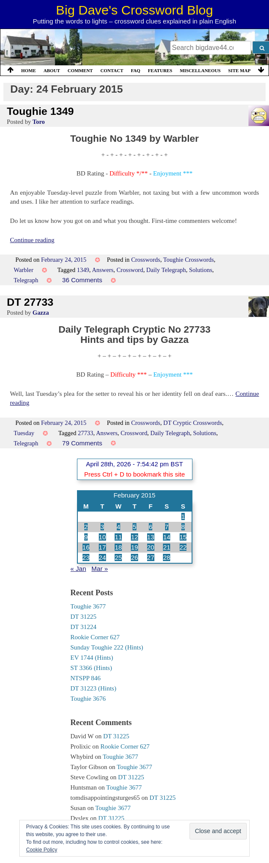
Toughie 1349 (40, 111)
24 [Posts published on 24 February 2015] (102, 557)
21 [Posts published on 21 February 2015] (166, 547)
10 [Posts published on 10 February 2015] (102, 537)
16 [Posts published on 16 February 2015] (86, 547)
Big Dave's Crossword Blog (134, 10)
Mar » (100, 568)
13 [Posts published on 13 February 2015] (150, 537)
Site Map (239, 70)
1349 (83, 269)
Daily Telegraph (166, 269)
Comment (80, 70)
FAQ (135, 70)
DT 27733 (30, 302)
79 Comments (82, 443)
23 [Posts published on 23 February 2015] (86, 557)
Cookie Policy (41, 850)
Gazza (41, 312)
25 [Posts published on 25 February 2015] (118, 557)
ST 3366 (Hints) (91, 667)
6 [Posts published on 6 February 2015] (150, 526)
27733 (85, 433)
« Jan (78, 568)
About (52, 70)
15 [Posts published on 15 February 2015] (183, 537)
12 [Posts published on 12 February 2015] (134, 537)
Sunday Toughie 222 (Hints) (107, 647)
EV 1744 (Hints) (92, 657)
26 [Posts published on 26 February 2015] (134, 557)
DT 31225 (84, 616)
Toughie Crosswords (188, 259)
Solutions (200, 269)
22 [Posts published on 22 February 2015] (183, 547)
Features (160, 70)
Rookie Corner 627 (95, 637)
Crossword (130, 269)
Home (28, 70)
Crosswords (145, 259)
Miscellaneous (200, 70)
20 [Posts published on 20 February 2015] (150, 547)
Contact (112, 70)
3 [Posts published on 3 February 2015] (102, 526)
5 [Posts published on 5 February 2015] (134, 526)
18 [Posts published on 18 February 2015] (118, 547)
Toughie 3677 (88, 606)
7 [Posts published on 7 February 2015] (166, 526)
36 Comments (82, 280)
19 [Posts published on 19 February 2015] (134, 547)
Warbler (23, 269)
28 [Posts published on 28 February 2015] (166, 557)
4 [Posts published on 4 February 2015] (118, 526)
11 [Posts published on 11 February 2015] (118, 537)
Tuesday (24, 433)
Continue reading (32, 240)
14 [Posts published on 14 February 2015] (166, 537)
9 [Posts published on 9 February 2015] (86, 537)
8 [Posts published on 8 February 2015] (183, 526)
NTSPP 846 (86, 678)
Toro (39, 121)
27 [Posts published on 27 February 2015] (150, 557)
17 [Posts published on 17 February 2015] (102, 547)
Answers (102, 269)
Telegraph (26, 280)
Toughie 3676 (88, 698)
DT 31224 (84, 626)
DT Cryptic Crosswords (192, 422)
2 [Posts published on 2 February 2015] (86, 526)
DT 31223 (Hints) (93, 688)
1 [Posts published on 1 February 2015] (183, 516)
